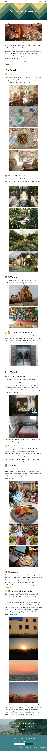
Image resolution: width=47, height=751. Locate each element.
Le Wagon (20, 56)
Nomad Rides (5, 1)
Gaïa (6, 78)
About (21, 747)
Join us (23, 729)
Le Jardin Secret (29, 179)
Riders (40, 1)
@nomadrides (43, 747)
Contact (36, 747)
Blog (45, 1)
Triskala (7, 449)
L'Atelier (7, 469)
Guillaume (18, 54)
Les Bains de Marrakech (24, 336)
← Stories (7, 23)
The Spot (34, 280)
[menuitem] (5, 1)
